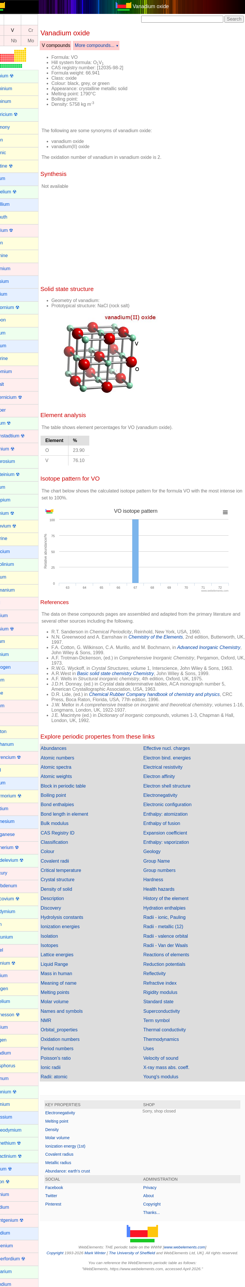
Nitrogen (12, 988)
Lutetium (13, 808)
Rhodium (13, 1207)
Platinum (13, 1078)
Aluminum (14, 101)
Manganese (16, 834)
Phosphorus (16, 1065)
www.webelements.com (191, 1252)
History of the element (172, 903)
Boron (10, 242)
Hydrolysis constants (75, 922)
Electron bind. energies (174, 763)
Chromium (15, 371)
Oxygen (12, 1039)
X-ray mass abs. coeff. (173, 1072)
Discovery (64, 913)
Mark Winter (110, 1258)
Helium (11, 641)
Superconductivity (168, 1016)
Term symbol (163, 1025)
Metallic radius (72, 1168)
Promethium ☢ (19, 1143)
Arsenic (11, 152)
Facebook (68, 1192)
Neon (9, 924)
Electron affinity (166, 781)
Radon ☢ (13, 1181)
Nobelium (14, 1001)
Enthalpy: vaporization (173, 847)
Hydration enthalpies (171, 913)
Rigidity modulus (167, 997)
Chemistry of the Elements (169, 637)
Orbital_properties (72, 1034)
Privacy (156, 1192)
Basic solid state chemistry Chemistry (129, 678)
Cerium (11, 332)
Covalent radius (73, 1159)
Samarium (14, 1271)
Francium (13, 551)
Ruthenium (15, 1245)
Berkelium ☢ (17, 191)
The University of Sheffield (147, 1258)
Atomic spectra (69, 772)
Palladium (14, 1052)
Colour (61, 856)
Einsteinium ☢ (18, 474)
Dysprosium (16, 461)
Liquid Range (67, 969)
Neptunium (15, 937)
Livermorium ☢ (19, 795)
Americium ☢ (17, 114)
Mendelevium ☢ (20, 860)
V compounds (69, 45)
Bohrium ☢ (15, 230)
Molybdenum (17, 885)
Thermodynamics (168, 1044)
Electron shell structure (173, 791)
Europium (14, 499)
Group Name (163, 866)
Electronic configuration (174, 809)
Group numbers (166, 875)
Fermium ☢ (16, 513)
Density (65, 1135)
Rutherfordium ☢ (21, 1258)
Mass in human (70, 978)
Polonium (13, 1104)
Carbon (11, 319)
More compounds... (108, 45)
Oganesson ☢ (18, 1014)
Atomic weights (70, 781)
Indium (11, 679)
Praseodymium (19, 1130)
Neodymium (16, 911)
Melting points (68, 997)
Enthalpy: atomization (172, 819)
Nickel (10, 950)
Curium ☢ (14, 423)
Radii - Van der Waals (172, 950)
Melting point (70, 1126)
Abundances (67, 753)
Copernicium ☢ (19, 397)
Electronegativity (167, 800)
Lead (9, 770)
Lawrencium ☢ (19, 757)
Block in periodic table (76, 791)
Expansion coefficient (172, 838)
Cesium (12, 345)
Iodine (10, 692)
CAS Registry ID (71, 838)
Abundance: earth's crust (81, 1176)
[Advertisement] (192, 86)
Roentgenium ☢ (20, 1220)
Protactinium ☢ (19, 1156)
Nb (27, 40)
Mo (44, 40)
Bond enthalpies (71, 809)
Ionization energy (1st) (79, 1151)
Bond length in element (78, 819)
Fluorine (12, 538)
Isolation (63, 941)
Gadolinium (16, 564)
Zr (10, 40)
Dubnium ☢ (16, 448)
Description (65, 903)
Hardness (160, 884)
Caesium (13, 281)
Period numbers (70, 1053)
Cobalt (10, 384)
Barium (11, 178)
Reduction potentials (171, 969)
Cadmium (14, 268)
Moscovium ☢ (18, 898)
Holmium (13, 654)
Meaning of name (72, 988)
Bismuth (12, 216)
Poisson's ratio (69, 1063)
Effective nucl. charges (173, 753)
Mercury (12, 872)
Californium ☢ (18, 307)
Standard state (165, 1006)
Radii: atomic (67, 1081)
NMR (59, 1025)
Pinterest (67, 1209)
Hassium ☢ (16, 628)
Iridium (11, 705)
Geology (159, 856)
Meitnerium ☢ (18, 847)
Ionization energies (73, 931)
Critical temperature (74, 875)
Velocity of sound (167, 1063)
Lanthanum (15, 744)
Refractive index (167, 988)
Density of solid (70, 894)
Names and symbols (75, 1016)
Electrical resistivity (169, 772)
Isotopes (63, 950)
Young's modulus (167, 1081)
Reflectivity (161, 978)
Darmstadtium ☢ (21, 435)
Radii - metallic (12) (170, 931)
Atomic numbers (71, 763)
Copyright (158, 1209)
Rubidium (14, 1232)
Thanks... (158, 1217)
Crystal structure (71, 884)
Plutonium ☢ (17, 1091)
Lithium (11, 782)
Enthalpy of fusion (168, 828)
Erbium (11, 487)
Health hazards (166, 894)
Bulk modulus (68, 828)
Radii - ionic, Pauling (171, 922)
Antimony (13, 127)
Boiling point (66, 800)
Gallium (12, 577)
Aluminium (15, 88)
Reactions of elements (173, 959)
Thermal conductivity (171, 1034)
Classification (67, 847)
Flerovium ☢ (17, 525)
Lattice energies (70, 959)
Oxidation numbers (73, 1044)
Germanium (16, 590)
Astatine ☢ (15, 165)
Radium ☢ (15, 1168)
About (155, 1201)
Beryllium (13, 204)
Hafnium (12, 615)
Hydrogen (14, 667)
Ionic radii (64, 1072)
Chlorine (12, 358)
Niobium (12, 975)
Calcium (12, 294)
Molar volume (68, 1006)
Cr (44, 30)
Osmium (12, 1027)
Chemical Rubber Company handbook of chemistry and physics (168, 699)
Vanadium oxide (157, 6)
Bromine (12, 255)
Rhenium (13, 1194)
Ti (10, 30)
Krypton (12, 731)
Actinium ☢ (15, 75)
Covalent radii (68, 866)
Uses (155, 1053)
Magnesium (16, 821)
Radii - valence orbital (172, 941)
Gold (9, 602)
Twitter (65, 1201)
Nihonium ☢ (16, 963)
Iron (8, 718)
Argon (10, 139)
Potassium (15, 1117)
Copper (11, 410)
